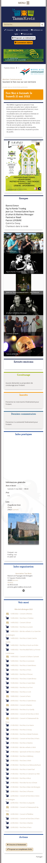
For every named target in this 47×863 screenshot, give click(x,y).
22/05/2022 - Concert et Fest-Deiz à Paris (24, 818)
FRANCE (10, 583)
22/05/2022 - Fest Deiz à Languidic (22, 803)
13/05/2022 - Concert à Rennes (21, 614)
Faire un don (26, 34)
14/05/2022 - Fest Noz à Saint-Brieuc (23, 665)
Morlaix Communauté (12, 79)
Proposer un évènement (23, 38)
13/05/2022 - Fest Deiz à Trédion (21, 618)
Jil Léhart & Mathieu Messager (19, 214)
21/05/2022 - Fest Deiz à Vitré (20, 760)
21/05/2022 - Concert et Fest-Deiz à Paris (24, 738)
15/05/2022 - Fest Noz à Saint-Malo (22, 683)
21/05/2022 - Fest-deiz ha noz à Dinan (23, 782)
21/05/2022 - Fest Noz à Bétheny (21, 756)
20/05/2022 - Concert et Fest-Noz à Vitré (24, 714)
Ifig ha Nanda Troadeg (16, 208)
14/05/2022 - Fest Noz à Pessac (21, 674)
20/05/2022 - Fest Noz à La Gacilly (22, 709)
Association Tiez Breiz (23, 573)
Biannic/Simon (12, 205)
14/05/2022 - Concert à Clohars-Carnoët (24, 656)
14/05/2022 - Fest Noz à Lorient (21, 627)
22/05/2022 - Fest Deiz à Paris (20, 827)
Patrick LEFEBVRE (14, 220)
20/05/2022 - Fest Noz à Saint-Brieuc (23, 701)
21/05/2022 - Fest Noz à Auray (21, 729)
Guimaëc (24, 93)
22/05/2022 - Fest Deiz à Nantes (21, 823)
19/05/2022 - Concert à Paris (20, 696)
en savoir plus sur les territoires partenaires (15, 87)
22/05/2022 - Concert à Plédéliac (21, 814)
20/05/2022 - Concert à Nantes (21, 705)
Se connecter (22, 30)
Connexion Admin (23, 42)
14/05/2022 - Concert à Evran (20, 622)
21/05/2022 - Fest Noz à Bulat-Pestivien (24, 734)
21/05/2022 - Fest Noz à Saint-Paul (22, 769)
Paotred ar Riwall (13, 217)
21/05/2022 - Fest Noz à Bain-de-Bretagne (25, 787)
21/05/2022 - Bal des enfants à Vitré (23, 747)
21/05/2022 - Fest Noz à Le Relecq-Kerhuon (25, 765)
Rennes (15, 580)
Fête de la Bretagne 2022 (24, 609)
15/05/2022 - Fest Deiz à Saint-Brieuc (23, 678)
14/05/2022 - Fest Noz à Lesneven (22, 661)
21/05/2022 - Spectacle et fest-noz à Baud (25, 752)
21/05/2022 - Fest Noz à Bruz (20, 778)
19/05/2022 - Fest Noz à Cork (20, 692)
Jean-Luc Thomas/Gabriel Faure (20, 211)
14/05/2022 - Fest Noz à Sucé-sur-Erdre (24, 645)
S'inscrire (8, 30)
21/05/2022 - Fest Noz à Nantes (21, 743)
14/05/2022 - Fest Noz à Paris (20, 670)
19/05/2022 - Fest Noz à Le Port (21, 687)
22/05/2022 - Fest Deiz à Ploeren (21, 791)
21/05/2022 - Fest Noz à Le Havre (22, 725)
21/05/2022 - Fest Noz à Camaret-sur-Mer (25, 774)
